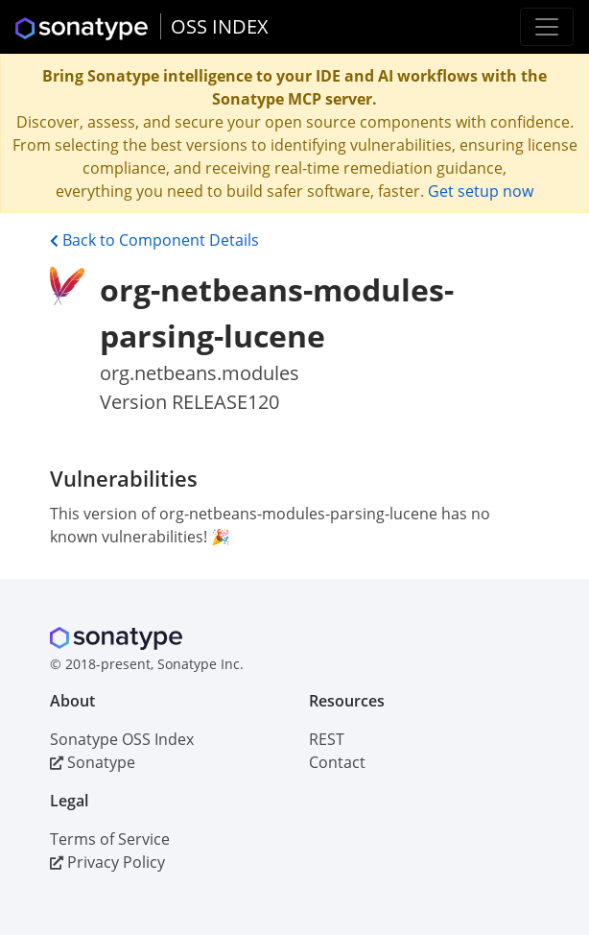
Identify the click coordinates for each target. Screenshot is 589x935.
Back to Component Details (154, 240)
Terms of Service (110, 839)
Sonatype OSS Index (122, 739)
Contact (337, 762)
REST (326, 739)
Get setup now (480, 191)
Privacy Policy (107, 862)
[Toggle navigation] (547, 27)
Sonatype (92, 762)
